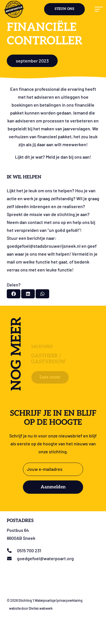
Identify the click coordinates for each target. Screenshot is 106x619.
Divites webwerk (41, 608)
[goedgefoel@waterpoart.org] (12, 558)
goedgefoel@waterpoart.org (45, 558)
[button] (98, 9)
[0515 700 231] (12, 550)
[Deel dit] (13, 293)
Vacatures (42, 329)
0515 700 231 (29, 550)
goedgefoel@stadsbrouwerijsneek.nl (44, 246)
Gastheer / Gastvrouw (48, 342)
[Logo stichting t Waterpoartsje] (14, 9)
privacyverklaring (70, 600)
